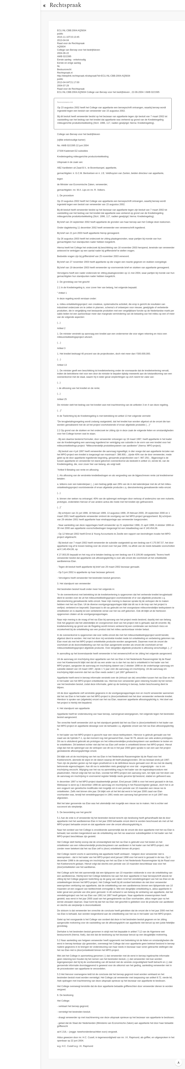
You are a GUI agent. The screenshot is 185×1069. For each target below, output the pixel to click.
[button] (44, 5)
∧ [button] (178, 1062)
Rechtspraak (65, 5)
